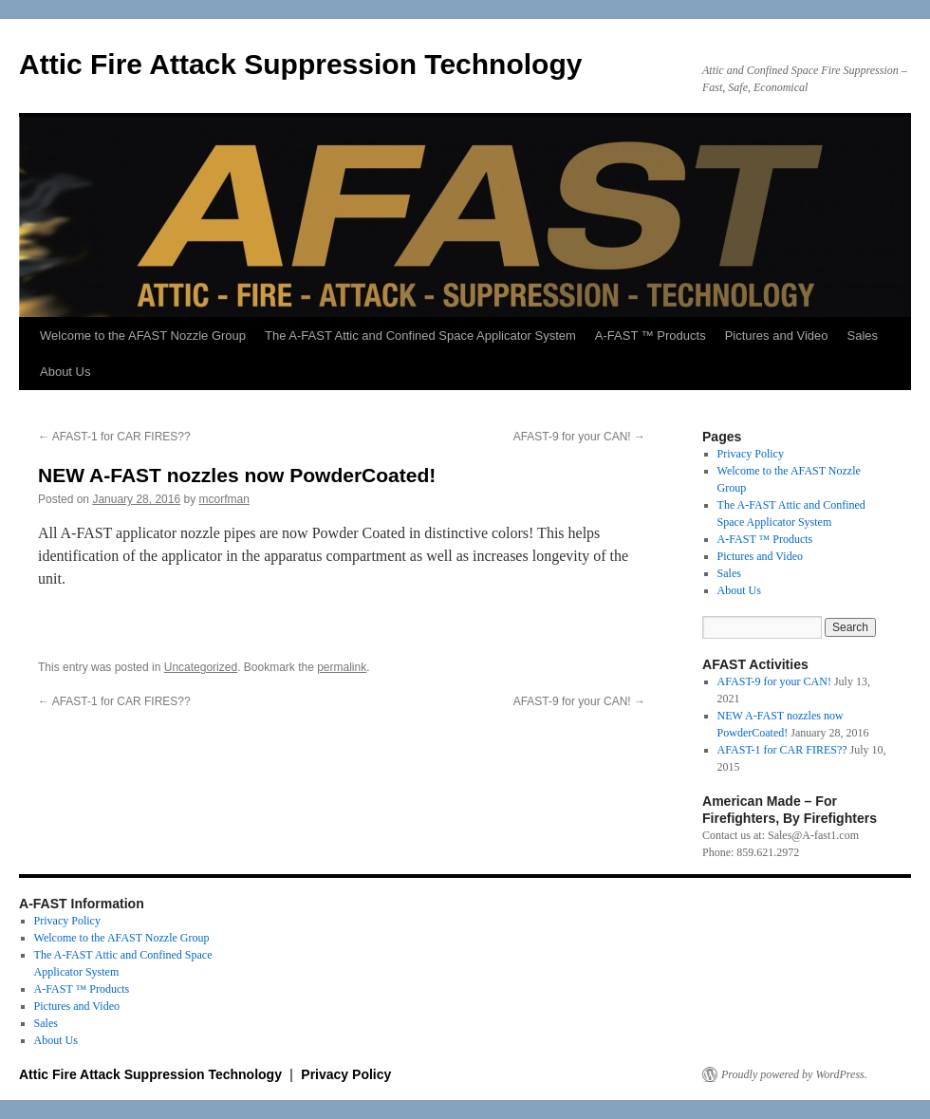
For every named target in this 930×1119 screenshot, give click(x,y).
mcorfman (224, 499)
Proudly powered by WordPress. (794, 1074)
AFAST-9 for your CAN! (579, 436)
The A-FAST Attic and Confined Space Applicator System (420, 335)
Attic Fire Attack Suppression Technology (300, 64)
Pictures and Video (776, 335)
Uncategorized (200, 667)
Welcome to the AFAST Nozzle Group (143, 335)
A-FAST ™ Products (650, 335)
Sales (863, 335)
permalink (341, 667)
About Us (65, 371)
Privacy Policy (750, 453)
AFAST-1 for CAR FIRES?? (114, 436)
